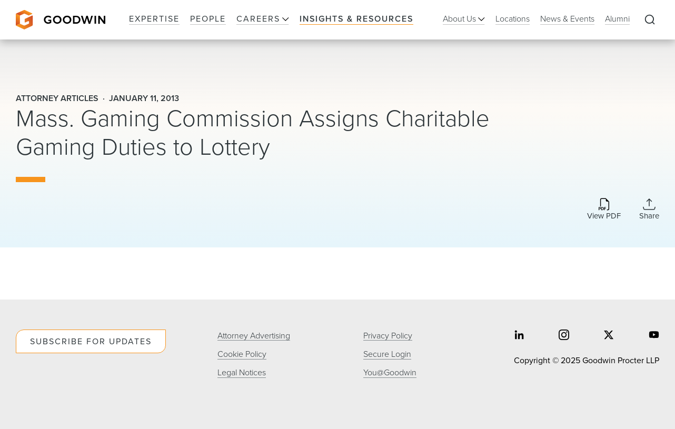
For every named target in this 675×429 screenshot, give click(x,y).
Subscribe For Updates (91, 341)
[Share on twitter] (608, 336)
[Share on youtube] (654, 336)
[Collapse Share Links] (649, 209)
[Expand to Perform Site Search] (649, 20)
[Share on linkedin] (519, 336)
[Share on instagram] (564, 336)
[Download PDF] (603, 210)
